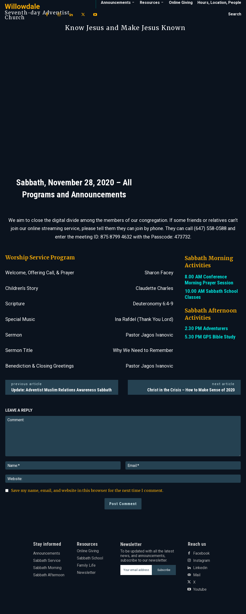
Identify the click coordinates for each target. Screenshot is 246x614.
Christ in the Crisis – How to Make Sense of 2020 (191, 389)
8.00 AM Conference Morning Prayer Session (209, 280)
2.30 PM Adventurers (206, 328)
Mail (196, 575)
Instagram (201, 561)
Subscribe (163, 570)
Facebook (201, 553)
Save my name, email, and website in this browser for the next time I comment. (87, 490)
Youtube (200, 589)
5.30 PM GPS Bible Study (210, 337)
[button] (234, 14)
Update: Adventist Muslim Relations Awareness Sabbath (61, 389)
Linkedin (200, 568)
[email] (136, 570)
